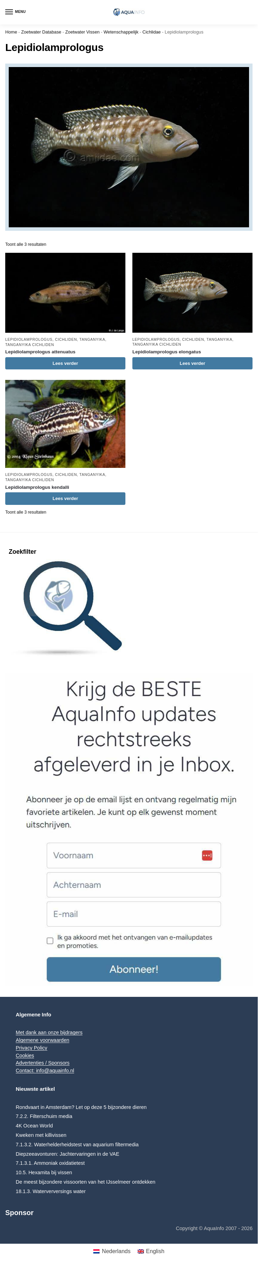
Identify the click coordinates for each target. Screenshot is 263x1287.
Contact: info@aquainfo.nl (45, 1070)
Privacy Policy (31, 1048)
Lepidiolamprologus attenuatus (40, 351)
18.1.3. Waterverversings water (51, 1191)
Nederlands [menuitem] (116, 1251)
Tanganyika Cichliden (29, 345)
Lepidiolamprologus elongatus (166, 351)
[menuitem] (112, 1251)
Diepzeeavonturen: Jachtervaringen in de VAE (67, 1154)
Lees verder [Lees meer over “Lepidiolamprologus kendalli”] (65, 498)
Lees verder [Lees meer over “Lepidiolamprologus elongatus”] (192, 363)
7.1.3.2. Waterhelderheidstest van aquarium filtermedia (77, 1144)
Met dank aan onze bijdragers (49, 1032)
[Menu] (15, 12)
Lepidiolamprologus (28, 339)
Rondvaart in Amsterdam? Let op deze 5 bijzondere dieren (81, 1107)
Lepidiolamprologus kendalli (37, 487)
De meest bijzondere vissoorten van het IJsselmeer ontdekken (85, 1182)
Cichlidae (152, 32)
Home (11, 32)
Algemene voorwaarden (42, 1040)
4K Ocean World (34, 1125)
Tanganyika (92, 339)
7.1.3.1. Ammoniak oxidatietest (50, 1163)
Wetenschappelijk (121, 32)
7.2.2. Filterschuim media (44, 1116)
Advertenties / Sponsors (43, 1063)
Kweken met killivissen (41, 1135)
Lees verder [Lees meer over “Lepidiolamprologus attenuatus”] (65, 363)
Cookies (25, 1055)
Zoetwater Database (41, 32)
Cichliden (66, 339)
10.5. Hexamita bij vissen (44, 1172)
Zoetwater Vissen (82, 32)
